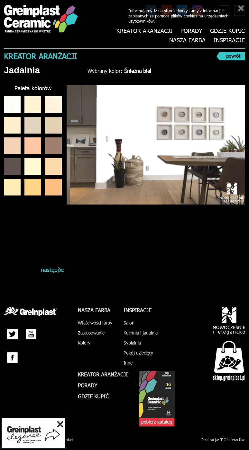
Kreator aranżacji (145, 30)
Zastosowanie (91, 333)
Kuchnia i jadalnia (141, 333)
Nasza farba (188, 40)
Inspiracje (229, 40)
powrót (233, 56)
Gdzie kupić (227, 30)
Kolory (84, 343)
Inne (128, 363)
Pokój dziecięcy (138, 353)
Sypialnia (132, 343)
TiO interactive (232, 439)
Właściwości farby (95, 323)
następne (51, 269)
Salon (129, 323)
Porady (191, 30)
